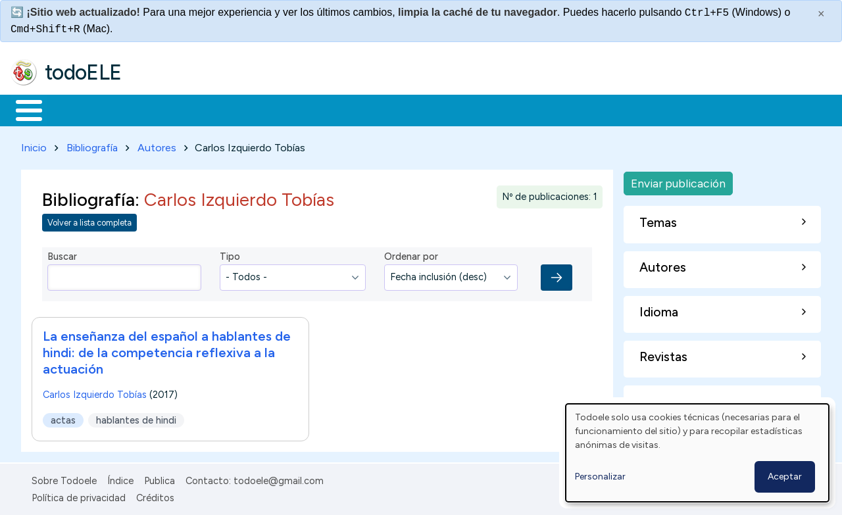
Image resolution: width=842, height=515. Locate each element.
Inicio (22, 109)
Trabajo (237, 109)
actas (63, 418)
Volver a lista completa (89, 221)
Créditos (155, 495)
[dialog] (697, 453)
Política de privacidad (79, 495)
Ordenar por (411, 254)
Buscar (540, 109)
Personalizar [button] (600, 476)
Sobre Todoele (64, 478)
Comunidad (481, 109)
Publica (159, 478)
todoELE (83, 72)
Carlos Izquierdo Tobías (95, 392)
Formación (158, 109)
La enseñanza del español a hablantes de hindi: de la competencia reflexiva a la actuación (167, 350)
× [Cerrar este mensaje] (821, 13)
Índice (120, 478)
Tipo (230, 254)
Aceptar (785, 476)
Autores (156, 145)
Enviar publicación (678, 180)
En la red (310, 109)
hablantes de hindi (136, 418)
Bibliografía (92, 145)
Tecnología (393, 109)
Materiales (73, 109)
